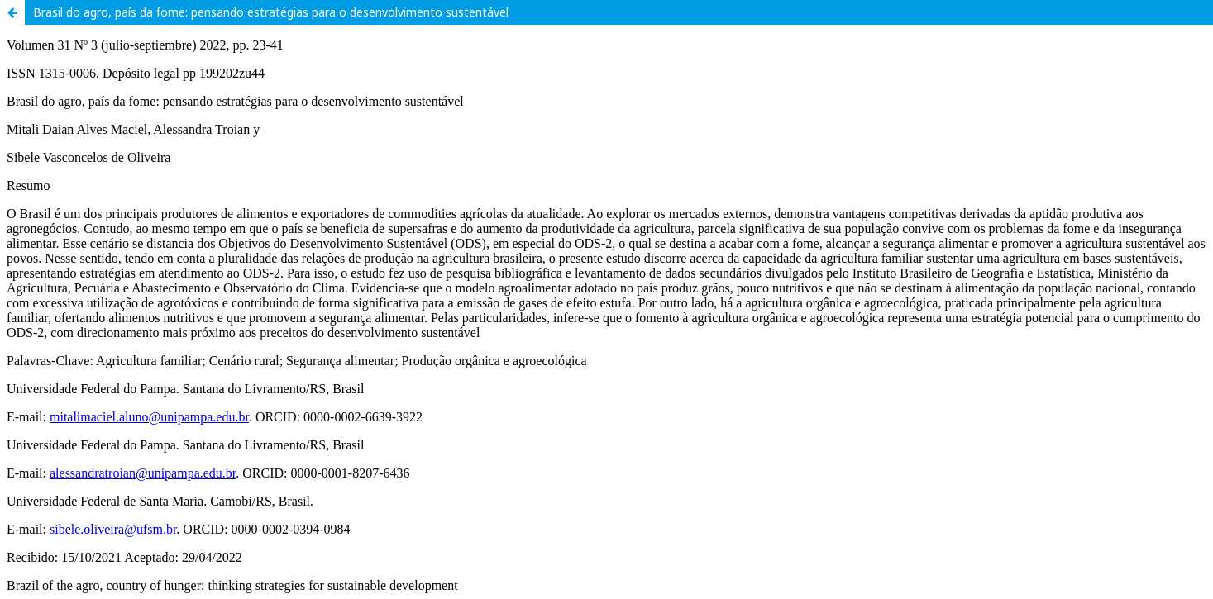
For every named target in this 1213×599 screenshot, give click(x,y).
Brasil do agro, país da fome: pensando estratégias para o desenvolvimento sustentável (271, 12)
